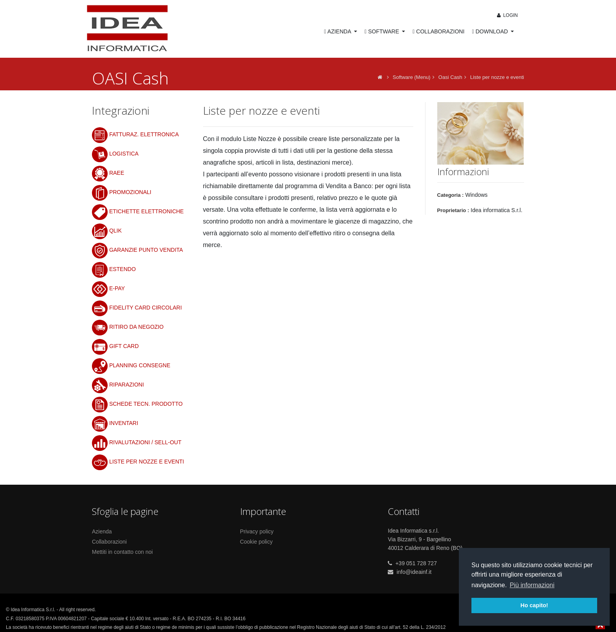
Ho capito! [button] (534, 605)
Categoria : (450, 195)
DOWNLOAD (490, 31)
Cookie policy (256, 542)
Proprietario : (453, 210)
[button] (443, 133)
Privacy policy (257, 531)
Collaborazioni (109, 542)
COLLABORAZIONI (438, 31)
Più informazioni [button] (532, 585)
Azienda (102, 531)
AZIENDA (338, 31)
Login (507, 15)
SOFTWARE (383, 31)
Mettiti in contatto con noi (122, 552)
